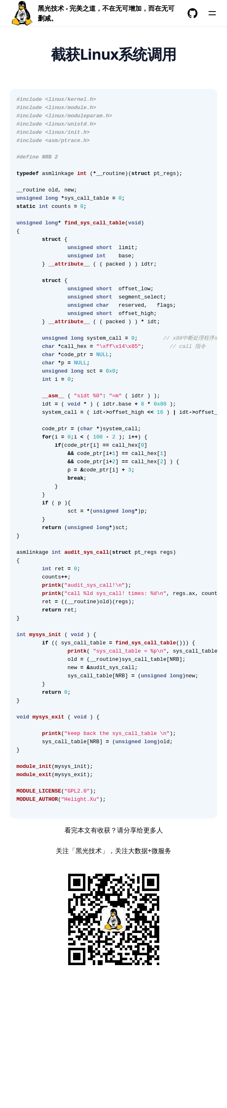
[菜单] (212, 13)
